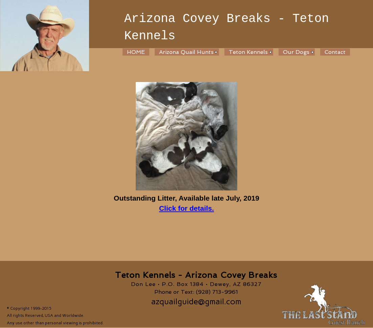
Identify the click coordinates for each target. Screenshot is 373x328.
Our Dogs (296, 52)
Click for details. (186, 208)
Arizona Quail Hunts (186, 52)
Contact (335, 52)
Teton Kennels (248, 52)
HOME (136, 52)
